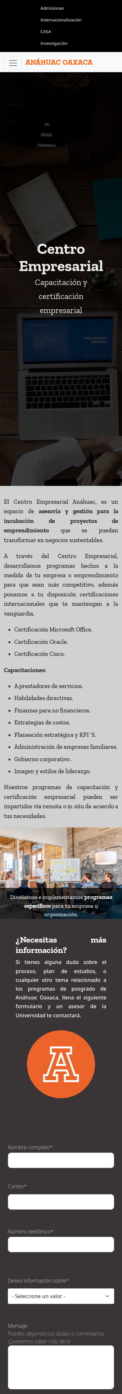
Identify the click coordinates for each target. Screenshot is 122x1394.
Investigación (54, 43)
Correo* (17, 1117)
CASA (45, 31)
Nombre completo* (30, 1078)
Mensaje (17, 1256)
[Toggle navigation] (13, 63)
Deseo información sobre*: (39, 1211)
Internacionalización (61, 20)
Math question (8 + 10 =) (37, 1347)
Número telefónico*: (31, 1162)
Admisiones (52, 8)
